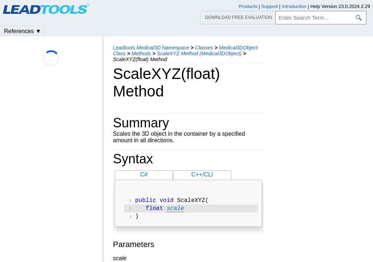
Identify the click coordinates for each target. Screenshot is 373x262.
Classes (204, 48)
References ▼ (22, 31)
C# (144, 174)
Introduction (294, 6)
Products (248, 6)
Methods (141, 53)
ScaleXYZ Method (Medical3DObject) (199, 53)
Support (269, 6)
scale (175, 210)
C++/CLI (202, 174)
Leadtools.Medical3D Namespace (151, 48)
